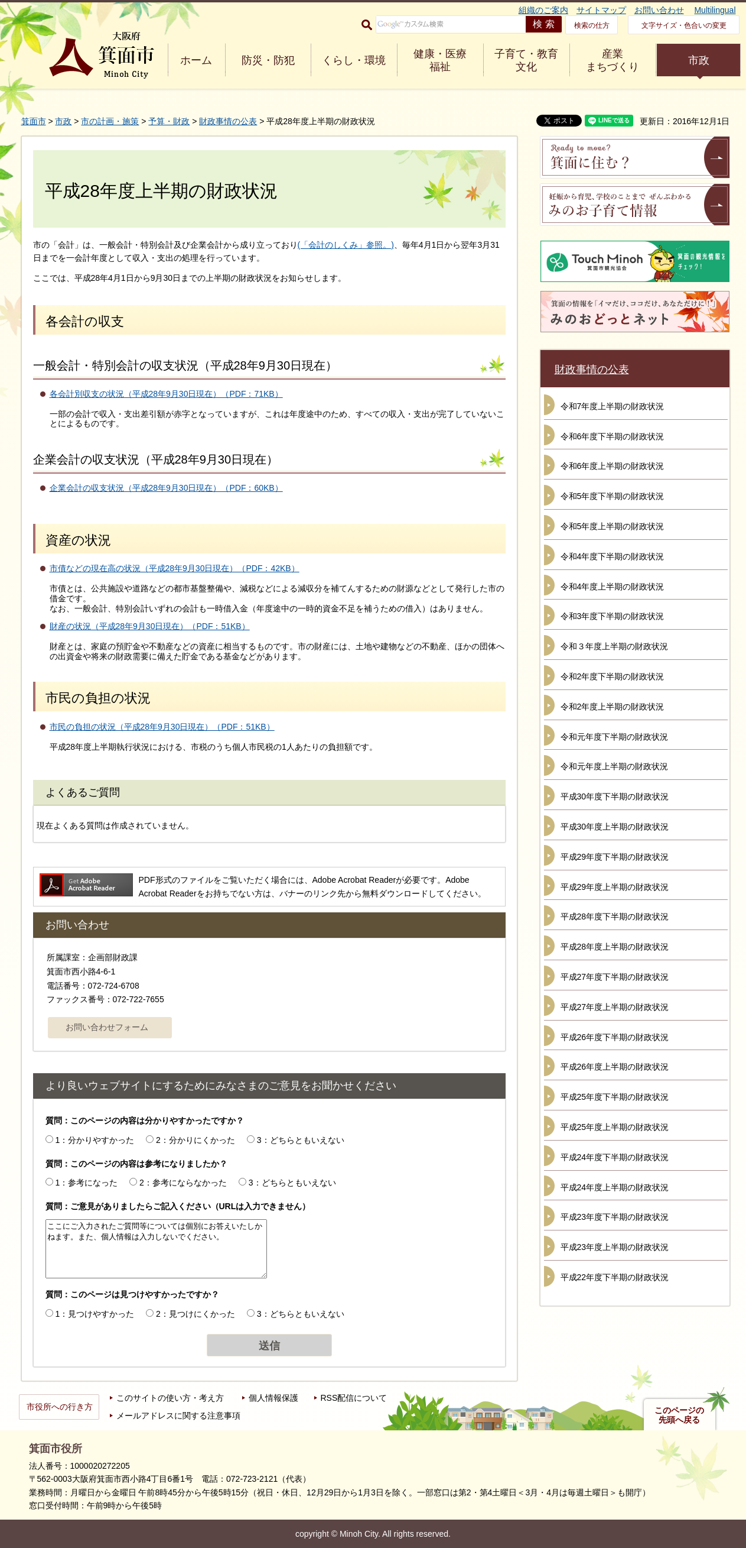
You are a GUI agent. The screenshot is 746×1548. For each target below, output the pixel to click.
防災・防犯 (268, 60)
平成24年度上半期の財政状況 (615, 1187)
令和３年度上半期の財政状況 (614, 646)
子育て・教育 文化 (526, 60)
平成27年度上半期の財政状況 (615, 1007)
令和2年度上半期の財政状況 (612, 706)
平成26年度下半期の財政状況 (615, 1037)
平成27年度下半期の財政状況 (615, 977)
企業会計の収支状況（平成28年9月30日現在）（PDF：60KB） (166, 488)
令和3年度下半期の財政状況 (612, 616)
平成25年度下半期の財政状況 (615, 1097)
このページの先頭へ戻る (679, 1415)
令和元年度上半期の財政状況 (614, 766)
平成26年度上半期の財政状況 (615, 1066)
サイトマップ (601, 10)
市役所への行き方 (60, 1406)
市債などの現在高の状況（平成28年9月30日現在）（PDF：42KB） (174, 568)
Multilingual (714, 10)
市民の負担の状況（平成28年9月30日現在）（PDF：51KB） (162, 726)
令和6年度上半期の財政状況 (612, 466)
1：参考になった (86, 1182)
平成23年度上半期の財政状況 (615, 1247)
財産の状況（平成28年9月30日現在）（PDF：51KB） (150, 626)
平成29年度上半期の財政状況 (615, 887)
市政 (698, 60)
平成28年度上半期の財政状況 (615, 946)
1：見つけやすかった (94, 1314)
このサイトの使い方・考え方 (170, 1398)
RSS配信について (354, 1398)
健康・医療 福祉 (440, 60)
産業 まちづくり (612, 60)
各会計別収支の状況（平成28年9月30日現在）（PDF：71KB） (166, 394)
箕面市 (33, 121)
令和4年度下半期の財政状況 (612, 556)
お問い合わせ (659, 10)
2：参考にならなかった (183, 1182)
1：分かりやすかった (94, 1140)
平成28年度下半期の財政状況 (615, 916)
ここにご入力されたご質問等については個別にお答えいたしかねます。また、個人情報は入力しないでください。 (156, 1248)
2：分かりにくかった (195, 1140)
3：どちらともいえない (300, 1140)
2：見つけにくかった (195, 1314)
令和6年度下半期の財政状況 (612, 436)
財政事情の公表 (228, 121)
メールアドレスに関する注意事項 (178, 1415)
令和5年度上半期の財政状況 (612, 526)
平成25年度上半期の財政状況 (615, 1127)
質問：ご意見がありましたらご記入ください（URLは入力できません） (178, 1206)
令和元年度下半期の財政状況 (614, 736)
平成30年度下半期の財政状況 (615, 796)
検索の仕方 (592, 25)
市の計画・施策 (110, 121)
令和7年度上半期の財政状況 (612, 406)
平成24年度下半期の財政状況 (615, 1157)
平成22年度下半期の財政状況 (615, 1277)
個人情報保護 (273, 1398)
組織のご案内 (543, 10)
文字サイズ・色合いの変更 (684, 25)
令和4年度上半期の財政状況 (612, 586)
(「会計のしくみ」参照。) (346, 245)
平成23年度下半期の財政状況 (615, 1217)
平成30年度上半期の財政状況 (615, 826)
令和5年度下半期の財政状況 (612, 496)
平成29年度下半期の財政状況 (615, 857)
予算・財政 (169, 121)
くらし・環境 (354, 60)
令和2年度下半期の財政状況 (612, 676)
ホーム (196, 60)
